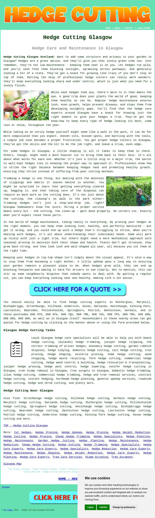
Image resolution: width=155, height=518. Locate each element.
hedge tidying (58, 350)
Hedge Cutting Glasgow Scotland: (29, 56)
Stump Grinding (96, 457)
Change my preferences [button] (124, 507)
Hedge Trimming (95, 444)
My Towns (8, 510)
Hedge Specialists (108, 436)
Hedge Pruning (46, 432)
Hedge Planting (138, 436)
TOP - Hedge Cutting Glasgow (25, 425)
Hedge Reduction (104, 448)
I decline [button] (103, 507)
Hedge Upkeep (72, 432)
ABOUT (117, 28)
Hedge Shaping (48, 452)
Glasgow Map (12, 463)
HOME (108, 28)
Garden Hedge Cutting (56, 440)
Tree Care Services (67, 457)
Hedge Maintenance (18, 440)
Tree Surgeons (122, 457)
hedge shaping (59, 354)
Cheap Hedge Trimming (73, 436)
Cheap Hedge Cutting (38, 444)
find (16, 398)
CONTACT (129, 28)
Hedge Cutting (14, 436)
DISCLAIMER (143, 28)
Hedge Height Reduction (131, 432)
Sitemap (6, 487)
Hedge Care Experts (42, 448)
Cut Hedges (22, 432)
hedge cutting (109, 358)
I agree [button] (90, 507)
